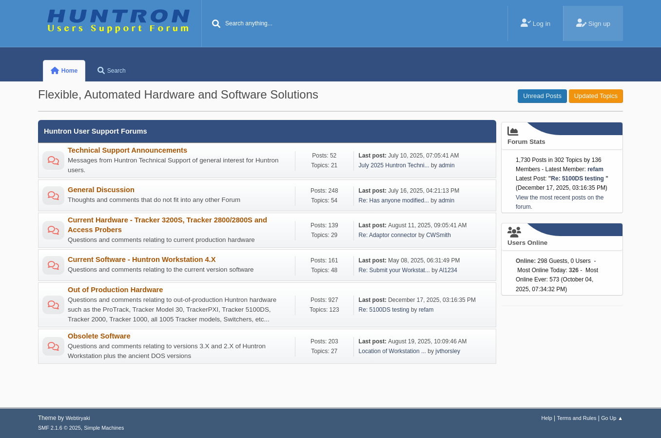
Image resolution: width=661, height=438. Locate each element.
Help (547, 418)
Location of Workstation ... (392, 351)
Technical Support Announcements (127, 150)
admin (447, 165)
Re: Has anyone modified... (394, 200)
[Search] (216, 24)
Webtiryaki (78, 418)
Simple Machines (104, 428)
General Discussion (101, 190)
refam (426, 309)
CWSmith (438, 235)
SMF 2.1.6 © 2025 (59, 428)
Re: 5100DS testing (385, 309)
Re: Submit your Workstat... (394, 270)
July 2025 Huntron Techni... (394, 165)
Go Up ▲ (612, 418)
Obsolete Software (99, 336)
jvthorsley (447, 351)
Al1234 (448, 270)
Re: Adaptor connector (388, 235)
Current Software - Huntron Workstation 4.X (141, 259)
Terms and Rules (577, 418)
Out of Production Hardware (115, 290)
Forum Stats (562, 135)
